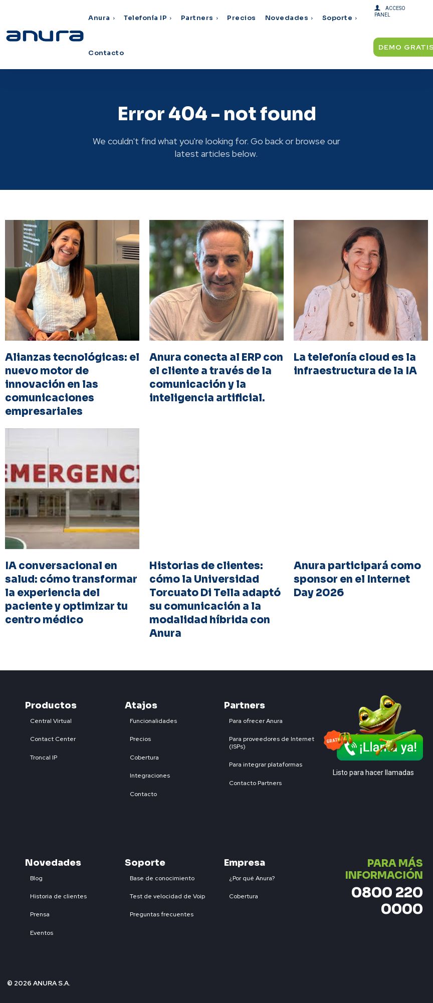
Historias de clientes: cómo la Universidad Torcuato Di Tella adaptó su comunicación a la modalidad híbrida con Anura (214, 595)
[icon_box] (48, 713)
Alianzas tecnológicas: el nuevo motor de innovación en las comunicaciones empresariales (72, 383)
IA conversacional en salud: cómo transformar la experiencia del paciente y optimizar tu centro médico (71, 589)
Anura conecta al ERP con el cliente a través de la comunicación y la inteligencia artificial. (216, 376)
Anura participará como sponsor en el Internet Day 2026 (357, 576)
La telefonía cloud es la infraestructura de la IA (355, 363)
